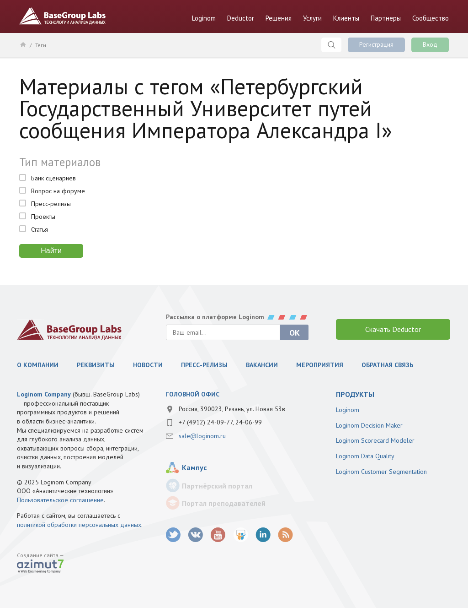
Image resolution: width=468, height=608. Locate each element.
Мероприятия (319, 365)
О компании (37, 365)
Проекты (43, 216)
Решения (279, 18)
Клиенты (346, 18)
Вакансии (262, 365)
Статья (39, 229)
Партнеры (386, 18)
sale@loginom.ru (202, 436)
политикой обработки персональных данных (79, 525)
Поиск (331, 45)
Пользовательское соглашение (60, 500)
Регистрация (376, 44)
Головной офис (192, 394)
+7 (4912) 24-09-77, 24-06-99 (220, 422)
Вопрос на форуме (58, 191)
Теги (40, 45)
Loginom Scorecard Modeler (375, 440)
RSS (285, 535)
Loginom (204, 18)
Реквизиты (96, 365)
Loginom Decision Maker (369, 425)
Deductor (240, 18)
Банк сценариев (53, 178)
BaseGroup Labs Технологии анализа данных (62, 16)
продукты (355, 394)
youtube (218, 535)
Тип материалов (60, 162)
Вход (430, 44)
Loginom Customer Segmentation (381, 471)
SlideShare (240, 535)
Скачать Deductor (393, 329)
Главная (22, 44)
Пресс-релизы (51, 204)
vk (195, 535)
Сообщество (430, 18)
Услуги (312, 18)
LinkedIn (263, 535)
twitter (173, 535)
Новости (148, 365)
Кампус (194, 467)
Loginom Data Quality (365, 456)
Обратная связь (387, 365)
